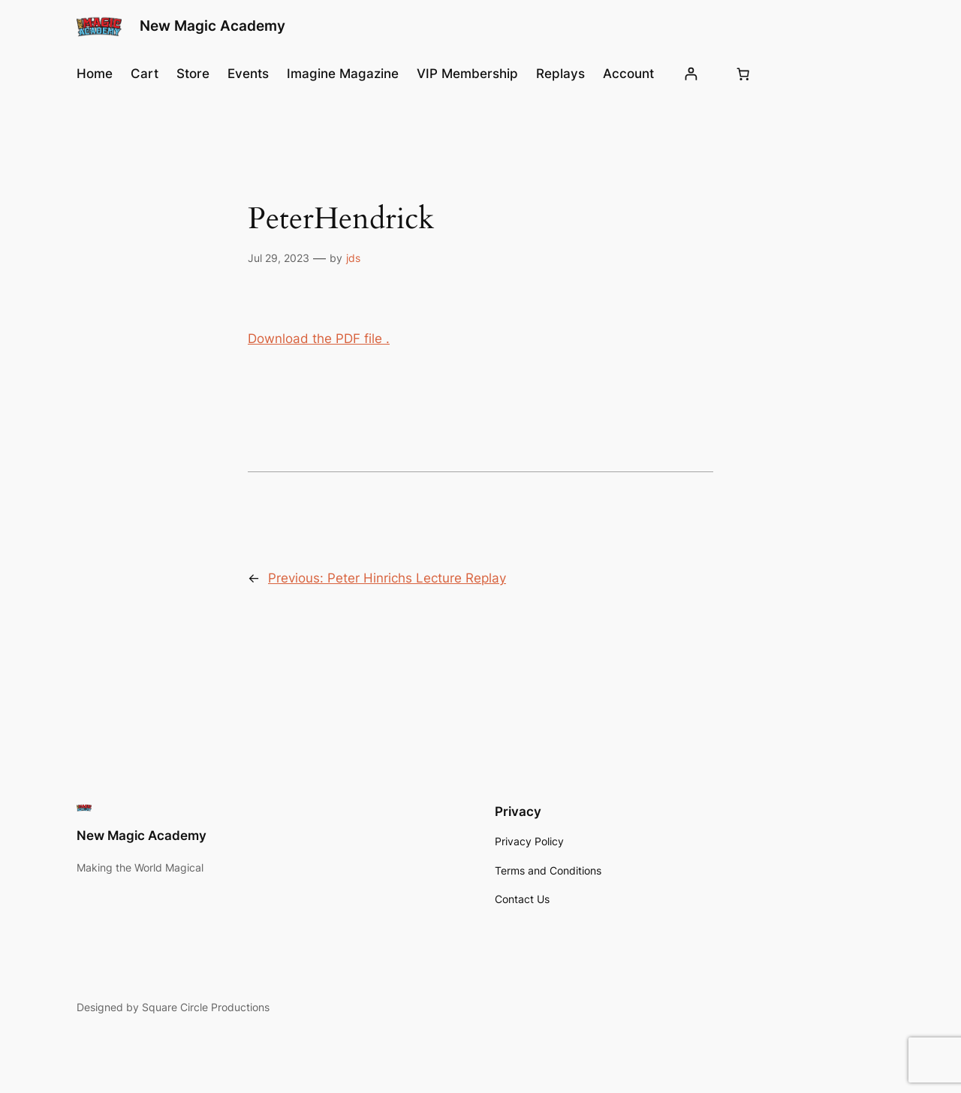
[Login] (691, 74)
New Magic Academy (212, 26)
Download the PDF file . (319, 338)
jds (353, 257)
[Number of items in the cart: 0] (743, 73)
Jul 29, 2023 (278, 257)
